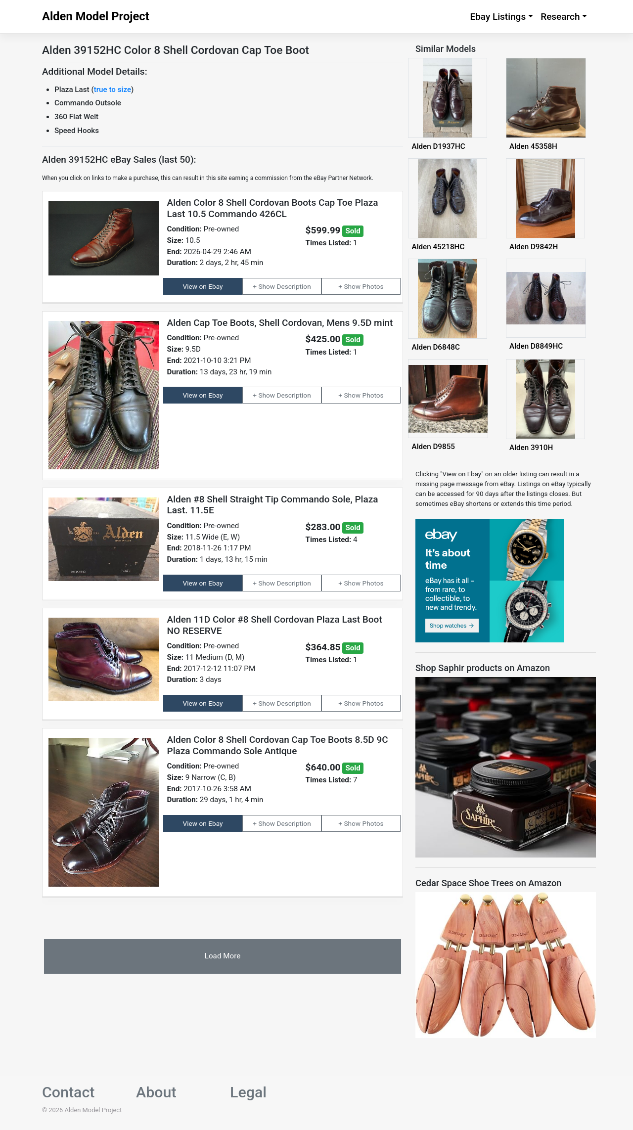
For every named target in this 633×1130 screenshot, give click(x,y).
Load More (222, 955)
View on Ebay (203, 286)
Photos (373, 286)
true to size (112, 89)
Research (560, 16)
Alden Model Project (95, 16)
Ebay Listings (498, 16)
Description (294, 286)
